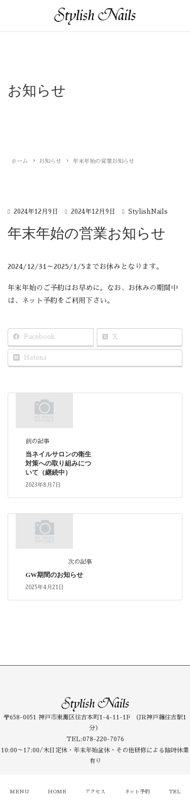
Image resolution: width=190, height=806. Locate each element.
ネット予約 (137, 791)
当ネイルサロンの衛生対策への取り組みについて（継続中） (58, 463)
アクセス (95, 791)
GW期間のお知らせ (54, 575)
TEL (174, 791)
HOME (57, 791)
